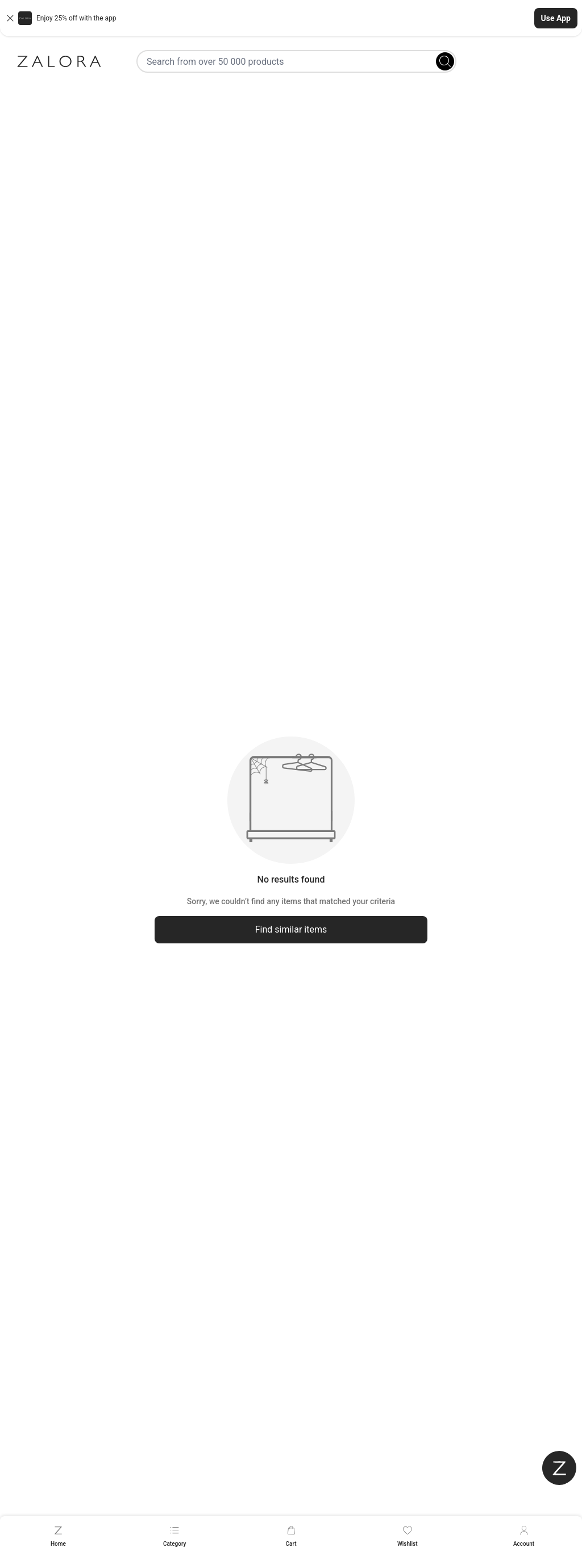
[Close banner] (10, 18)
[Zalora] (59, 61)
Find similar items (291, 929)
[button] (291, 18)
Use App (556, 18)
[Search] (445, 61)
